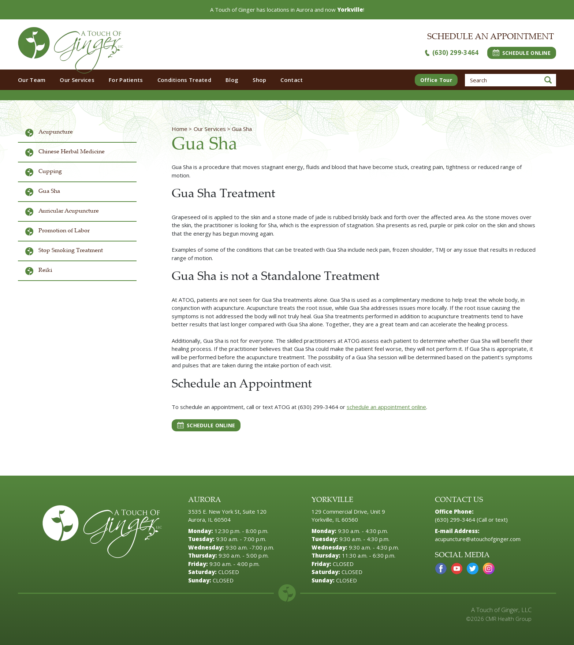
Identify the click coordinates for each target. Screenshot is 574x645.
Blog (231, 79)
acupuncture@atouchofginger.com (478, 539)
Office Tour (436, 79)
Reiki (45, 270)
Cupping (50, 172)
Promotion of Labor (64, 231)
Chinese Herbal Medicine (71, 152)
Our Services (77, 79)
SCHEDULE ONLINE (522, 52)
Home (179, 128)
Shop (259, 79)
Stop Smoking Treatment (70, 251)
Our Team (31, 79)
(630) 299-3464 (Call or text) (471, 519)
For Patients (126, 79)
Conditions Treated (184, 79)
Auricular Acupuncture (68, 211)
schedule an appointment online (386, 406)
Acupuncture (55, 132)
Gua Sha (49, 191)
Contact (291, 79)
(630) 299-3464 (452, 52)
